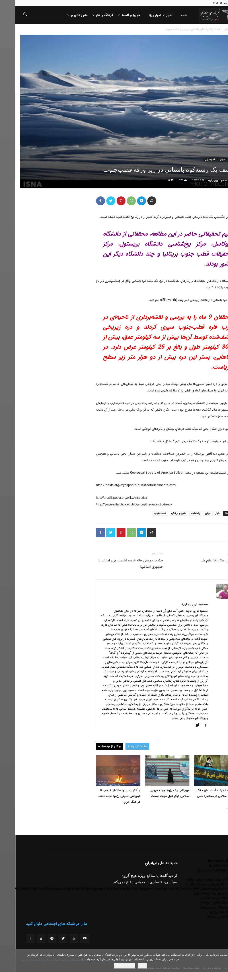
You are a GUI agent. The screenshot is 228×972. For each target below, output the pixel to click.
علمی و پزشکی (163, 513)
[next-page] (213, 811)
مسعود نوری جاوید (202, 180)
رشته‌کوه (180, 513)
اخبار (152, 15)
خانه (168, 15)
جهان (206, 159)
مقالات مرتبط (121, 746)
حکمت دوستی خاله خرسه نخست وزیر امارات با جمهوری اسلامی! (115, 563)
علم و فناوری (62, 15)
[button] (9, 15)
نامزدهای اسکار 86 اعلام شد (204, 560)
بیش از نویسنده (94, 746)
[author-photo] (209, 598)
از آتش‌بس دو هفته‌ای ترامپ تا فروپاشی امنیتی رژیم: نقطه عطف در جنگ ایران (104, 796)
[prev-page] (220, 811)
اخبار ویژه (139, 15)
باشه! (127, 965)
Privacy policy (109, 965)
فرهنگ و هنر (88, 15)
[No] (222, 960)
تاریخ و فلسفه (114, 15)
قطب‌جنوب (145, 513)
